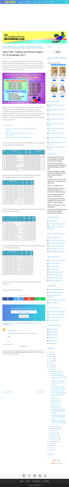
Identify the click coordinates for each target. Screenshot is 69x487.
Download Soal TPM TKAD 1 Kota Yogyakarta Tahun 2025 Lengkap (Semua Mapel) (55, 159)
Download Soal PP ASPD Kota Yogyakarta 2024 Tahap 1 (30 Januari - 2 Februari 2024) (56, 200)
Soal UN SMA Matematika (56, 289)
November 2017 (55, 373)
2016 (51, 443)
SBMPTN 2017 (53, 335)
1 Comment (8, 58)
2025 (51, 352)
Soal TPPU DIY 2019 (55, 263)
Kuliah (52, 1)
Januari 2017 (54, 441)
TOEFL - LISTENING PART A (55, 185)
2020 (51, 363)
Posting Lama (41, 392)
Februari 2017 (55, 439)
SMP (39, 1)
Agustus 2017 (55, 428)
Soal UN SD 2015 (55, 407)
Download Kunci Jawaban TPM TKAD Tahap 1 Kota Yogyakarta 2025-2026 (56, 181)
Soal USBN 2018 (53, 320)
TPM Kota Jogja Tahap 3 (56, 275)
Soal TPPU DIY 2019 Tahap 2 (57, 260)
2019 (51, 365)
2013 (51, 447)
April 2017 (54, 435)
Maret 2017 (54, 437)
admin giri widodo (57, 463)
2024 (51, 354)
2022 (51, 358)
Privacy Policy (36, 481)
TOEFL (20, 1)
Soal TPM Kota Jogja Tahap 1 (57, 243)
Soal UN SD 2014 (55, 405)
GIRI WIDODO (38, 485)
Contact (28, 481)
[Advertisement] (34, 19)
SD (34, 1)
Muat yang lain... (24, 346)
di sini (9, 284)
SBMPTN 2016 (53, 337)
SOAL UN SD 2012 (56, 401)
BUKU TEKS (28, 1)
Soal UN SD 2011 (55, 398)
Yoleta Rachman (12, 331)
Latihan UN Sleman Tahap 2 (56, 272)
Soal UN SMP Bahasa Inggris (57, 300)
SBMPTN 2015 (53, 340)
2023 (51, 356)
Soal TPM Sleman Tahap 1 (56, 249)
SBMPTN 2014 (53, 343)
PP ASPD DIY (53, 221)
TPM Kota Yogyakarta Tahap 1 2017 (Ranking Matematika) (18, 134)
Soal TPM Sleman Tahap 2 (56, 246)
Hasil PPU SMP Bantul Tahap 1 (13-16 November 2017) (58, 377)
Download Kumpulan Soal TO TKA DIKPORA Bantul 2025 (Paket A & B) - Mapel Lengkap (56, 190)
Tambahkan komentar (8, 344)
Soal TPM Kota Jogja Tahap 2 (57, 240)
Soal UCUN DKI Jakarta (55, 317)
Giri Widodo (58, 460)
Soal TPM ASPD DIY (55, 237)
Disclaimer (46, 481)
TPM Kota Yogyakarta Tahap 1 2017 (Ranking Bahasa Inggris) (20, 129)
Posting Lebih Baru (7, 392)
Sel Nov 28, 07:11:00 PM (23, 331)
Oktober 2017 (55, 426)
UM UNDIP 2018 (53, 329)
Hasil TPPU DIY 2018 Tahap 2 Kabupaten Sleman (20, 137)
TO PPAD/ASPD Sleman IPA (57, 224)
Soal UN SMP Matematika (56, 292)
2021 (51, 360)
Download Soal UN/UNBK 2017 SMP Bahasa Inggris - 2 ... (59, 422)
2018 (51, 367)
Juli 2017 (53, 431)
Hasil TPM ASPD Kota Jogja (57, 252)
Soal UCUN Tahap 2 (54, 269)
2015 (51, 445)
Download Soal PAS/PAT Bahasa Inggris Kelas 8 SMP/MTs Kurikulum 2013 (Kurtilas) (56, 211)
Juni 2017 (54, 433)
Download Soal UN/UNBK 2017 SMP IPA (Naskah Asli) (58, 416)
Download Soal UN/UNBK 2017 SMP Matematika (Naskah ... (58, 411)
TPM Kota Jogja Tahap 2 (56, 278)
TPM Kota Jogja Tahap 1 (56, 280)
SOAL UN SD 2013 (56, 403)
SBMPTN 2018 (53, 332)
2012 (51, 450)
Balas (9, 336)
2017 (51, 369)
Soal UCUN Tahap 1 (54, 266)
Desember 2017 (55, 371)
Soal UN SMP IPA (54, 303)
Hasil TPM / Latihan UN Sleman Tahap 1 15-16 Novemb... (57, 383)
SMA (45, 1)
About (21, 481)
